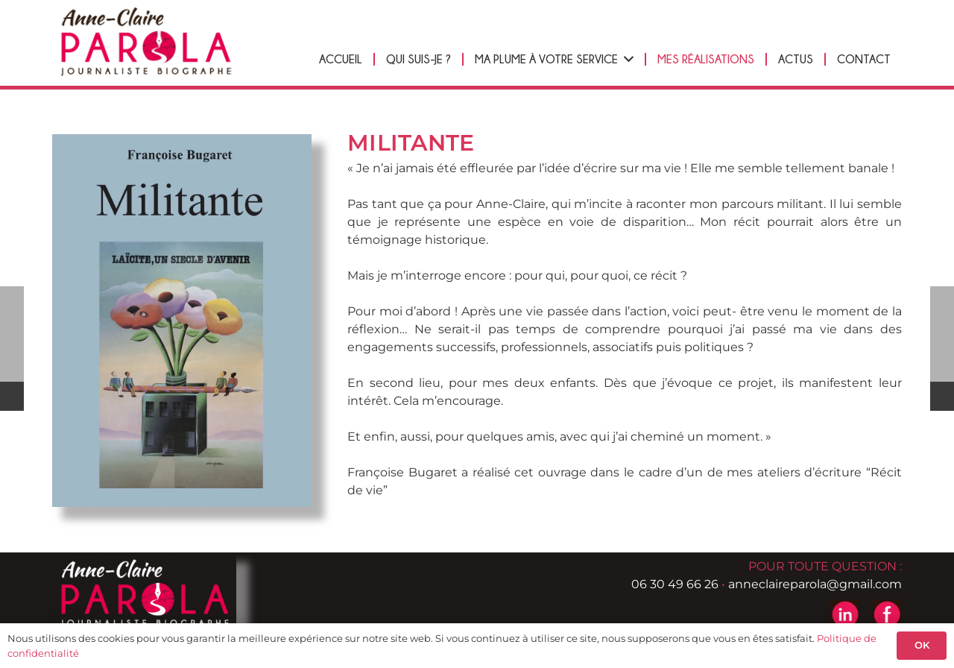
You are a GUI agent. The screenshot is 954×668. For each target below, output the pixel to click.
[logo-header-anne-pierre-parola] (145, 41)
